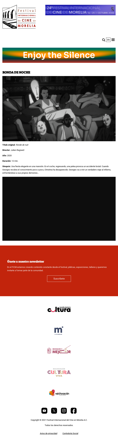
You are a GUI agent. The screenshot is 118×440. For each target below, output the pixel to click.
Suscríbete (59, 278)
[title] (59, 317)
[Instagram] (64, 413)
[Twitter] (54, 413)
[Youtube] (44, 413)
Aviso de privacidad (48, 433)
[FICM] (19, 17)
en (108, 40)
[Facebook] (74, 413)
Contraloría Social (70, 433)
